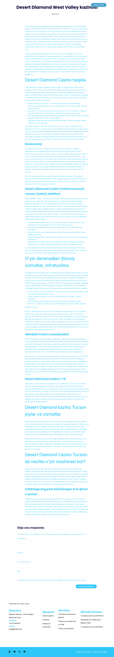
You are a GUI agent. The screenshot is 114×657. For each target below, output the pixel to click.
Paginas (24, 5)
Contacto (46, 620)
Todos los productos (66, 628)
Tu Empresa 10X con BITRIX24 (92, 616)
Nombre (20, 553)
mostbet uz (29, 74)
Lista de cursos (13, 5)
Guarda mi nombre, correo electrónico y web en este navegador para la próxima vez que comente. (52, 580)
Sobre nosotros (48, 616)
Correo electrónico (24, 562)
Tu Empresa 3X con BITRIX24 (92, 627)
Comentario (21, 538)
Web (18, 571)
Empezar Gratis (98, 5)
